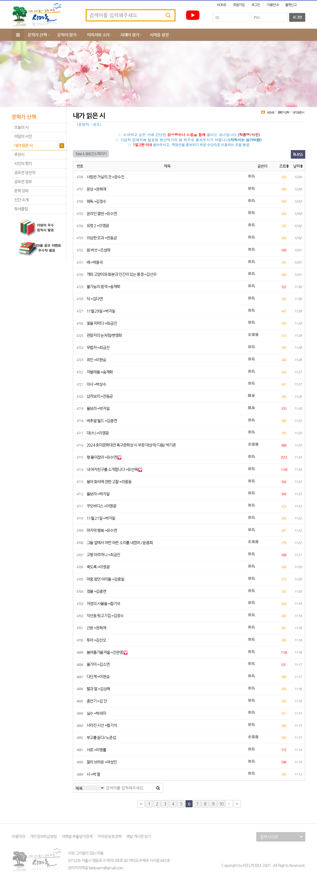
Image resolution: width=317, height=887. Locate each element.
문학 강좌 (21, 191)
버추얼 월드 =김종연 (102, 420)
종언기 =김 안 (97, 701)
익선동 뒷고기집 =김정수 (105, 615)
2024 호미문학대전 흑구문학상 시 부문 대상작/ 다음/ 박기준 (131, 445)
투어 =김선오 (96, 640)
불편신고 (291, 5)
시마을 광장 (159, 34)
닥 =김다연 (95, 298)
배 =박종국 (95, 262)
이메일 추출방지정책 (77, 837)
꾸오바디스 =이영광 (101, 506)
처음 (141, 803)
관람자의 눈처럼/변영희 (104, 335)
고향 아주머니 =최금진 (103, 554)
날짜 (297, 166)
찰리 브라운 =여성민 (102, 762)
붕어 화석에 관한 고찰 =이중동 (109, 481)
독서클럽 (21, 209)
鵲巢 (251, 395)
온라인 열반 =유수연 (102, 213)
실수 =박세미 (96, 713)
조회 (283, 166)
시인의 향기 (23, 164)
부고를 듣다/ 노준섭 (101, 737)
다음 (229, 803)
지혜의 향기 (129, 34)
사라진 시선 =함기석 (102, 725)
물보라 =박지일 (98, 408)
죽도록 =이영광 (98, 567)
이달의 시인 (23, 136)
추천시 (19, 154)
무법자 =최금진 (98, 347)
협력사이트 (281, 837)
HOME (221, 5)
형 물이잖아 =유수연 (102, 457)
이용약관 (18, 837)
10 (221, 803)
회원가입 (239, 5)
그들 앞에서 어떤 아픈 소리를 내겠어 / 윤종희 (120, 542)
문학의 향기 (66, 34)
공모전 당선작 (24, 173)
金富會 (253, 334)
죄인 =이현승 (96, 359)
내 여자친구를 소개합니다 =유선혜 (112, 469)
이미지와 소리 (98, 34)
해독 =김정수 (96, 201)
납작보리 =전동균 (100, 396)
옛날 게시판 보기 (138, 837)
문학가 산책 (37, 34)
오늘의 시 (21, 127)
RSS (298, 154)
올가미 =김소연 (98, 664)
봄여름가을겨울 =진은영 (105, 652)
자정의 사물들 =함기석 (103, 603)
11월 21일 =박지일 (101, 518)
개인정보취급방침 (43, 837)
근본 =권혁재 (96, 628)
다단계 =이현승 (98, 676)
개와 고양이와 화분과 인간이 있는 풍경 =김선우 (122, 274)
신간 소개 (21, 200)
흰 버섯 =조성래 (98, 250)
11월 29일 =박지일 (101, 311)
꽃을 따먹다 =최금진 (102, 323)
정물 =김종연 (96, 591)
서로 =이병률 (96, 749)
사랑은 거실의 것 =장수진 (105, 177)
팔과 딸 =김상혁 (98, 688)
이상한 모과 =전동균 (102, 238)
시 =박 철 (93, 774)
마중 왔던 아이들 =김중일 (105, 579)
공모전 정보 (23, 182)
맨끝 (237, 803)
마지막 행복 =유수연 (102, 530)
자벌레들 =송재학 (100, 372)
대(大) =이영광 (98, 433)
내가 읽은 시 (23, 145)
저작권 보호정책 (109, 837)
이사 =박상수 (96, 384)
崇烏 (251, 176)
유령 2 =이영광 (98, 225)
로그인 (255, 5)
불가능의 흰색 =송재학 (103, 286)
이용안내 (272, 5)
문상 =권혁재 (96, 189)
